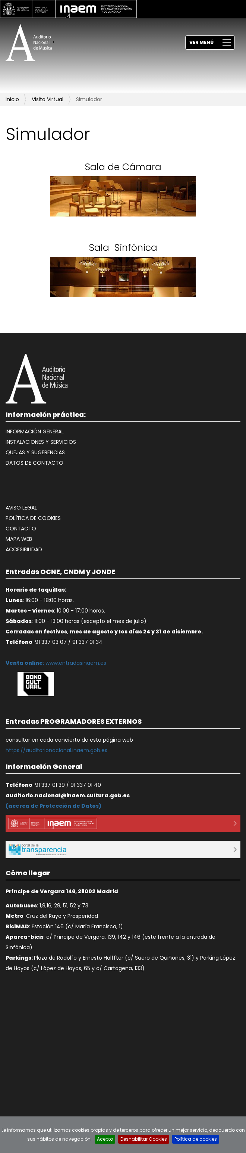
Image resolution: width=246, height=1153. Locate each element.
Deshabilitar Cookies (143, 1139)
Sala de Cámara (123, 167)
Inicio (12, 99)
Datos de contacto (34, 463)
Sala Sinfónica (123, 247)
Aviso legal (21, 507)
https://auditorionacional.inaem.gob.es (56, 750)
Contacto (21, 528)
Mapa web (19, 539)
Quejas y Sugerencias (35, 452)
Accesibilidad (24, 549)
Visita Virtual (47, 99)
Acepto (105, 1139)
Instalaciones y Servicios (41, 442)
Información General (35, 431)
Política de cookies (33, 518)
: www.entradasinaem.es (56, 663)
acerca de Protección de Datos (53, 806)
